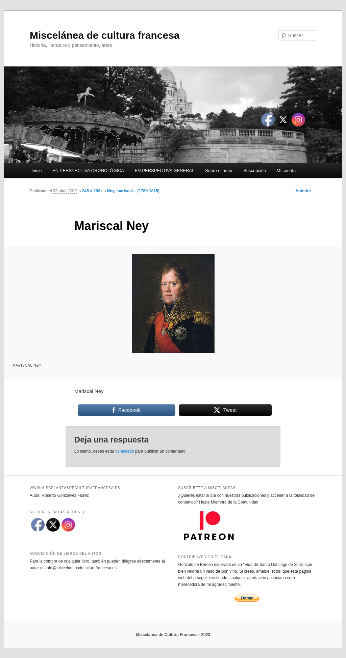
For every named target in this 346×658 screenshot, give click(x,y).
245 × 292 (91, 191)
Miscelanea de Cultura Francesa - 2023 (173, 634)
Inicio (36, 170)
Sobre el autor (219, 170)
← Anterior (300, 191)
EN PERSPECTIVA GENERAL (165, 170)
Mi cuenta (286, 170)
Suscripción (254, 170)
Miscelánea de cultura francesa (105, 35)
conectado (124, 451)
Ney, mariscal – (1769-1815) (133, 191)
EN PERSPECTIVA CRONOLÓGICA (88, 170)
